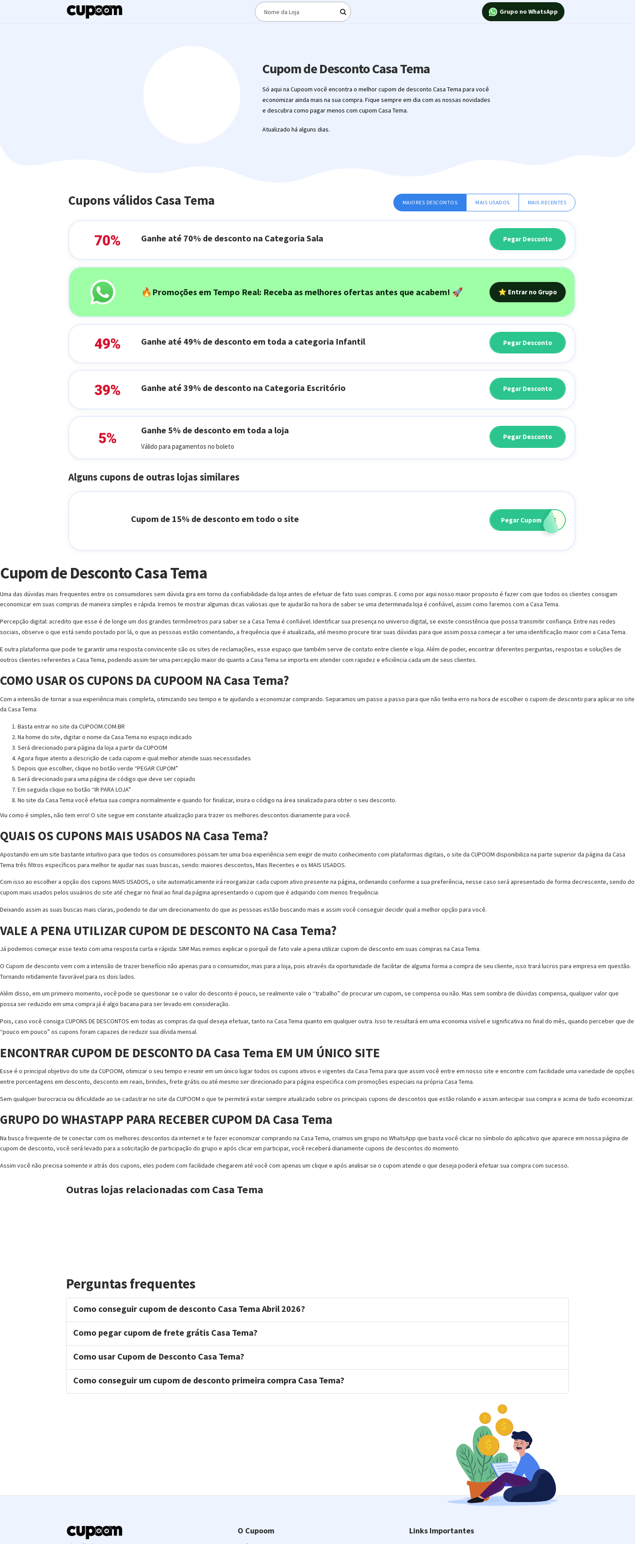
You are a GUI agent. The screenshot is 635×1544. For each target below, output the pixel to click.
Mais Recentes (547, 202)
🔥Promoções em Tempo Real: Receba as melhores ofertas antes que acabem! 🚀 (302, 291)
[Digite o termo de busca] (303, 12)
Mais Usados (492, 202)
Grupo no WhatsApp (523, 12)
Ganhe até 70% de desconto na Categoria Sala (232, 238)
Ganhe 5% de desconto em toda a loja (215, 430)
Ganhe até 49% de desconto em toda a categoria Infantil (253, 341)
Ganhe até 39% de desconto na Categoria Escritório (243, 387)
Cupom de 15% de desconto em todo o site (215, 518)
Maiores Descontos (430, 202)
